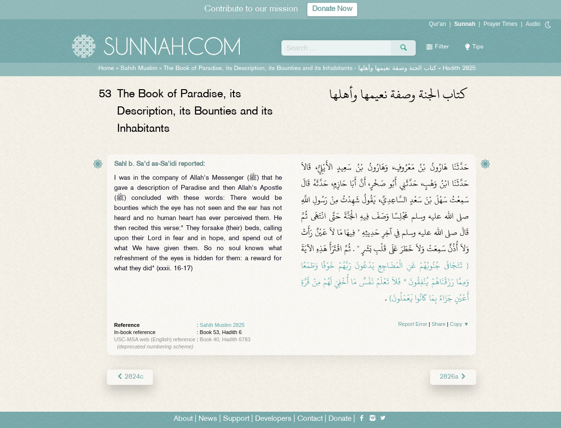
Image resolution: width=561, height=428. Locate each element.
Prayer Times (500, 24)
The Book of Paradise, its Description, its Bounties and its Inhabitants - (300, 68)
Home (106, 68)
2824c (130, 377)
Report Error (412, 324)
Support (236, 419)
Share (438, 324)
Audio (533, 24)
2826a (453, 377)
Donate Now (332, 9)
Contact (310, 419)
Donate (339, 419)
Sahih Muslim (138, 68)
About (183, 419)
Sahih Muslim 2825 (222, 325)
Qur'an (437, 24)
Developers (273, 419)
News (208, 419)
